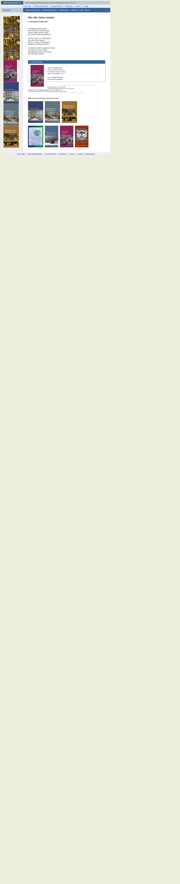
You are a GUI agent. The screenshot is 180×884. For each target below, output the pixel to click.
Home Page (27, 6)
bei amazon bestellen (55, 79)
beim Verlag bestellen (55, 77)
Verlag (86, 6)
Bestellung (69, 6)
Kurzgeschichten (56, 6)
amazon (78, 6)
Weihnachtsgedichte (41, 6)
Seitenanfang (89, 154)
